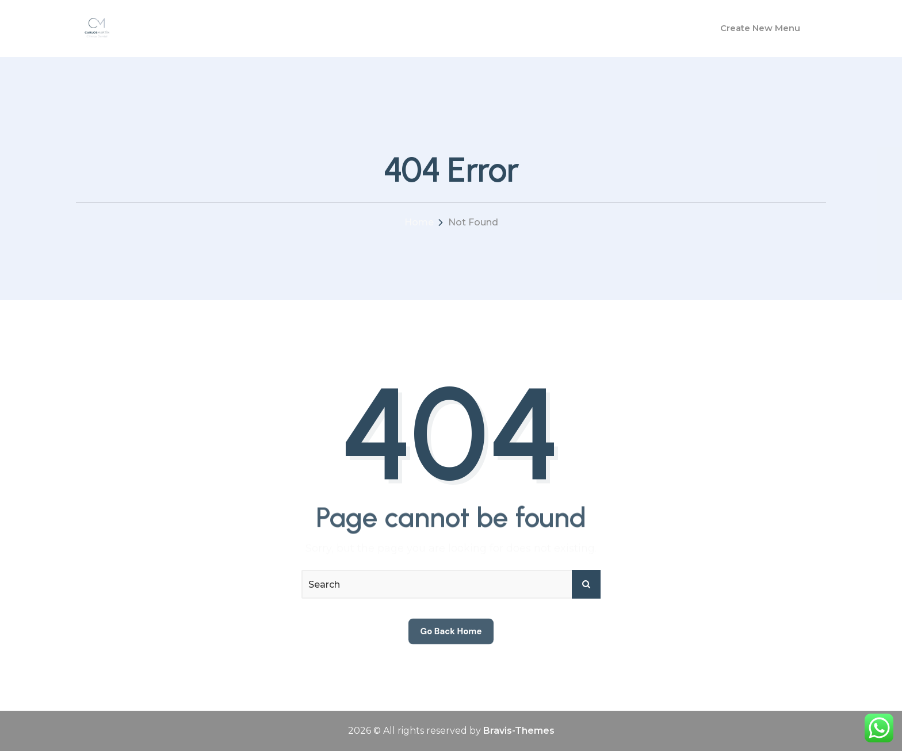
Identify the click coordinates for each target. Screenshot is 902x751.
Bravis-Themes (519, 730)
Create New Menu (760, 27)
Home (419, 222)
